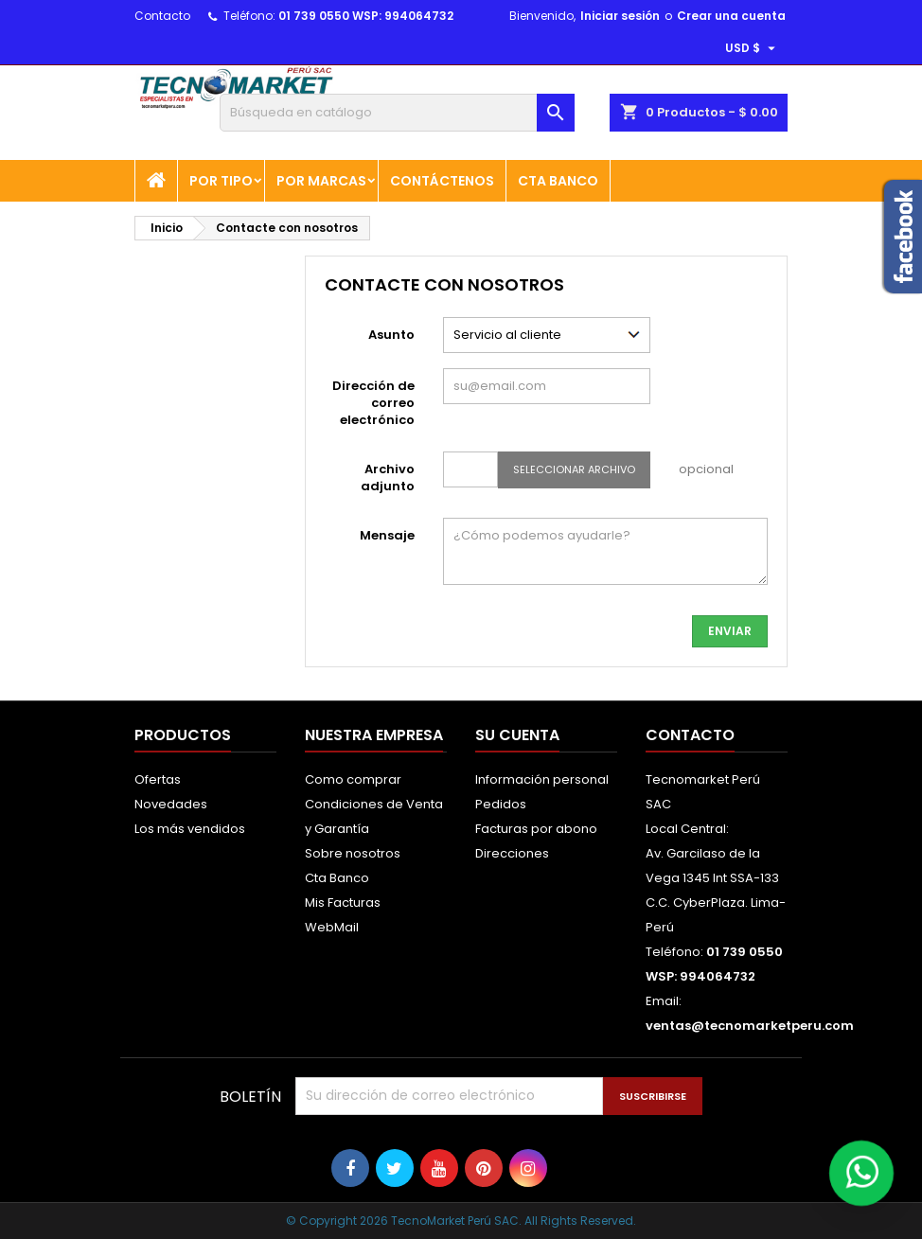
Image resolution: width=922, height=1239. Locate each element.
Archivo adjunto (388, 477)
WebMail (332, 927)
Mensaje (387, 535)
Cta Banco (558, 180)
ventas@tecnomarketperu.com (750, 1026)
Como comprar (353, 779)
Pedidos (500, 804)
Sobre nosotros (352, 853)
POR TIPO (221, 180)
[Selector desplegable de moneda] (752, 48)
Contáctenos (442, 180)
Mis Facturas (343, 903)
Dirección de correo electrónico (373, 403)
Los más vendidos (189, 829)
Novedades (170, 804)
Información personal (542, 779)
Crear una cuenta (731, 16)
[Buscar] (397, 113)
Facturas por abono (536, 829)
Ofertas (157, 779)
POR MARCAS (321, 180)
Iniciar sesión (620, 16)
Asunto (391, 335)
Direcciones (512, 853)
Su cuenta (517, 735)
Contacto (162, 16)
